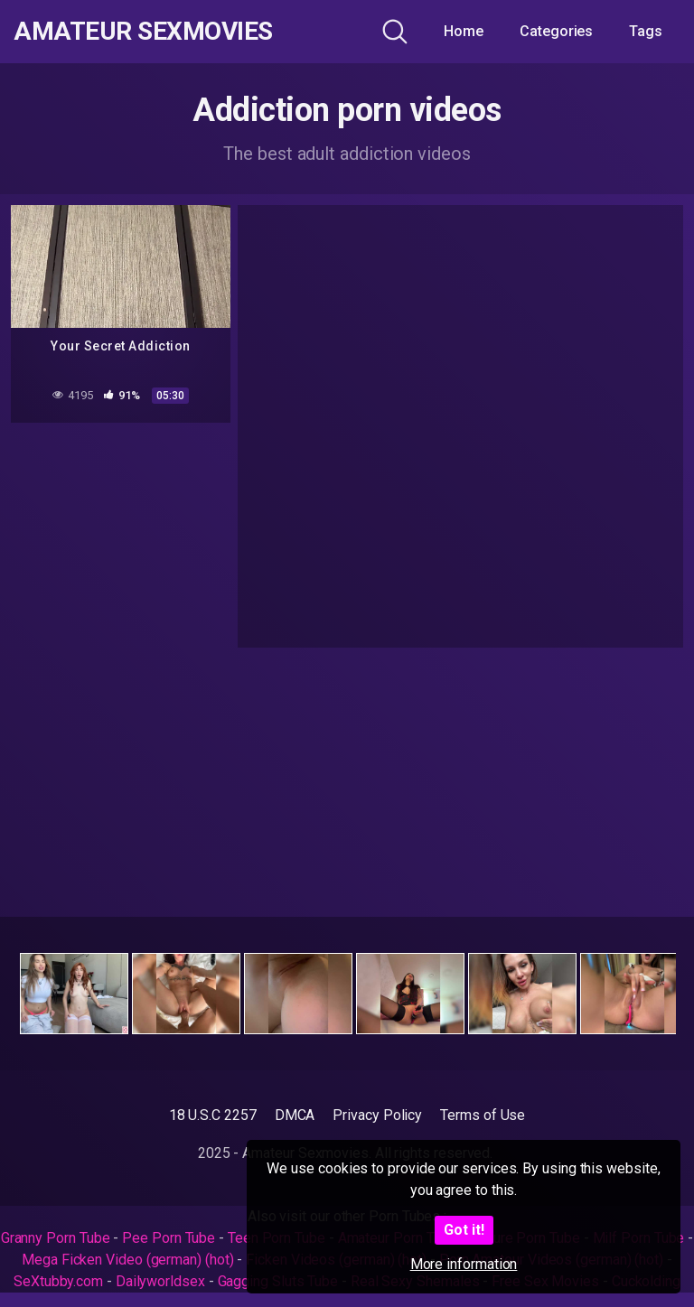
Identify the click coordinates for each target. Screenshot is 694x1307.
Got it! (464, 1229)
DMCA (295, 1115)
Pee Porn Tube (168, 1237)
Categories (556, 31)
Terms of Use (482, 1115)
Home (463, 31)
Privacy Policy (377, 1115)
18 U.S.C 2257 (213, 1115)
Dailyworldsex (160, 1281)
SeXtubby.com (60, 1281)
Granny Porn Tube (55, 1237)
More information (464, 1264)
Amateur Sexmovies (143, 31)
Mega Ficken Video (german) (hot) (127, 1259)
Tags (645, 31)
